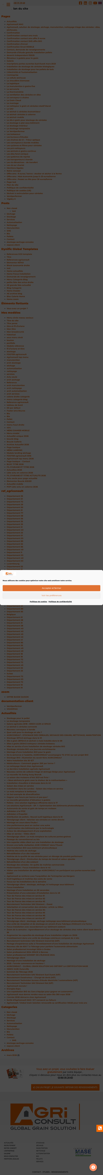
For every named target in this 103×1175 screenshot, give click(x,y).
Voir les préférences (52, 596)
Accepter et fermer (51, 589)
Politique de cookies (38, 602)
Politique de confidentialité (60, 602)
